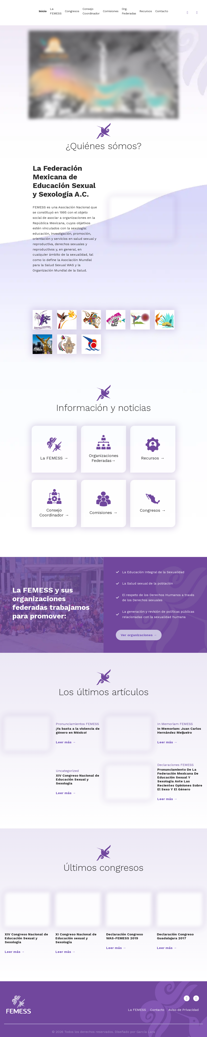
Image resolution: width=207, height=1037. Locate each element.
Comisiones (110, 11)
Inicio (43, 11)
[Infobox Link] (54, 449)
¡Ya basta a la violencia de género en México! (78, 730)
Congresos (72, 11)
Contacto (161, 11)
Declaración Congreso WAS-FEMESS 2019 (124, 936)
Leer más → (66, 742)
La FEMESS (56, 11)
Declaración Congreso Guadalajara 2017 (175, 936)
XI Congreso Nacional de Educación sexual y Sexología (76, 938)
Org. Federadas (129, 11)
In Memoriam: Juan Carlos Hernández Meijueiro (179, 730)
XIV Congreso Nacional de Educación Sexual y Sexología (77, 779)
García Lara (146, 1032)
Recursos (145, 11)
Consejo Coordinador (91, 11)
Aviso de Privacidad (183, 1010)
